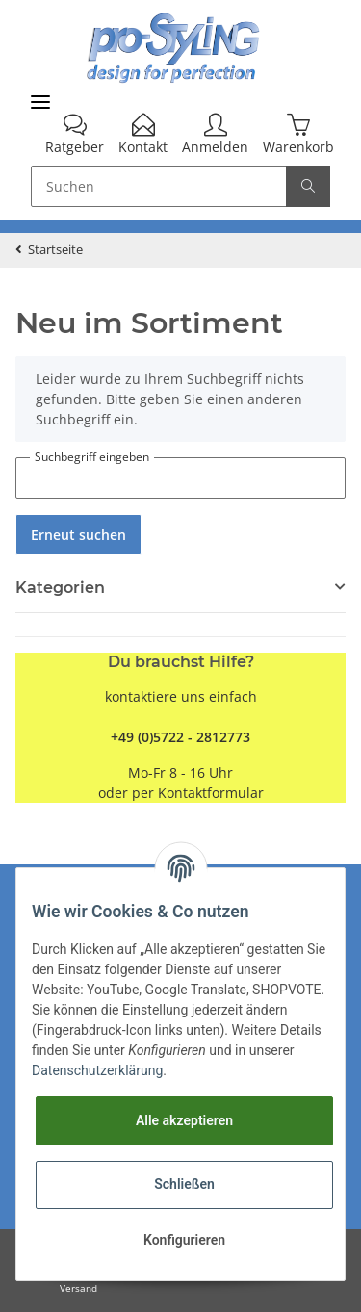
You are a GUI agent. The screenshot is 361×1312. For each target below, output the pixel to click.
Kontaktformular (211, 793)
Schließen (184, 1184)
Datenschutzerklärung (97, 1070)
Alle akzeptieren (184, 1120)
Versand (78, 1288)
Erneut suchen (78, 535)
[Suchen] (159, 186)
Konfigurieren (184, 1240)
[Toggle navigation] (40, 102)
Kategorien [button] (60, 588)
